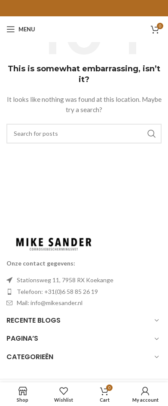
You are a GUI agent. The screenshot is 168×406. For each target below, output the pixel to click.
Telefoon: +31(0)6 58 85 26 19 (57, 291)
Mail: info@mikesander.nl (49, 302)
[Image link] (53, 243)
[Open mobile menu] (21, 29)
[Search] (84, 133)
